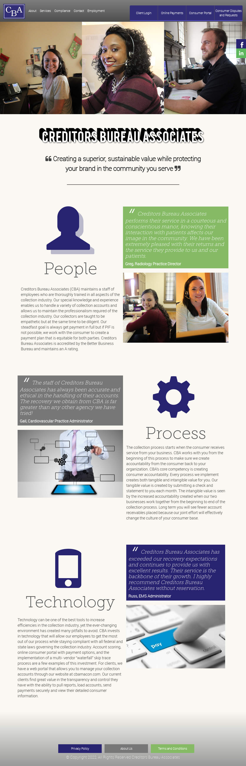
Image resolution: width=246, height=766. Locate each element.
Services (45, 11)
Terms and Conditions (172, 748)
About (32, 11)
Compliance (62, 11)
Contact (79, 11)
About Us (126, 748)
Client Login (143, 13)
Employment (96, 11)
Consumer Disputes (228, 13)
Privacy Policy (80, 748)
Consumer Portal (200, 13)
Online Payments (172, 13)
